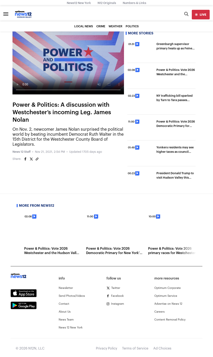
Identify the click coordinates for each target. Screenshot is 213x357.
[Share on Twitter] (31, 159)
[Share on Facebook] (25, 159)
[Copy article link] (37, 159)
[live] (201, 14)
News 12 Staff (21, 151)
